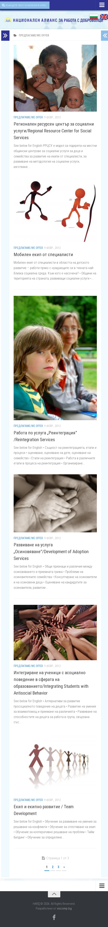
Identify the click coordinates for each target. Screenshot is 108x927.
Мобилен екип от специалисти (43, 254)
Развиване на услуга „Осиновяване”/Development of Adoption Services (51, 551)
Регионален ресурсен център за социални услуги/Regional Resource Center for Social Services (54, 130)
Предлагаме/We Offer (28, 117)
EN (104, 17)
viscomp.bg (64, 908)
